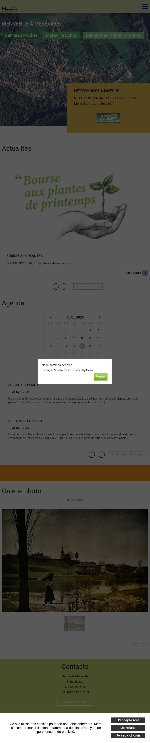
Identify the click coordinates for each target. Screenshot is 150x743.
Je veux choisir (128, 735)
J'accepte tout (128, 720)
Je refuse (128, 728)
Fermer (100, 376)
